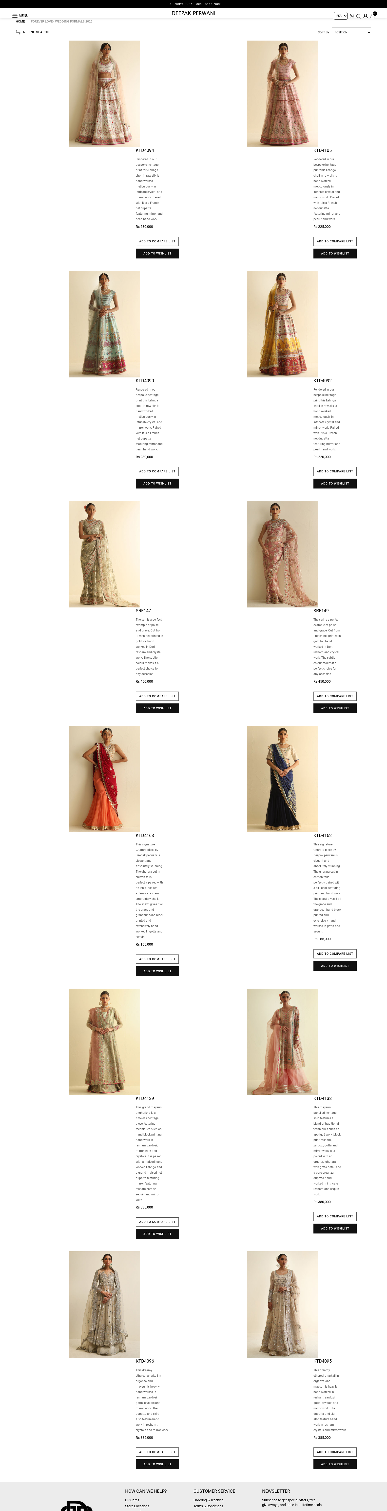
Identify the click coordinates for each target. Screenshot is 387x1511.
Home (20, 29)
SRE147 (143, 618)
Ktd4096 (145, 1369)
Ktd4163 (145, 843)
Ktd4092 (322, 388)
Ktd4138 (322, 1106)
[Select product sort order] (351, 41)
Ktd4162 (322, 843)
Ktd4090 (145, 388)
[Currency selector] (341, 16)
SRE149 (321, 618)
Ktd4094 (145, 158)
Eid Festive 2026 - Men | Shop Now (194, 4)
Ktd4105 (322, 158)
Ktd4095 (322, 1369)
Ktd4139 (145, 1106)
